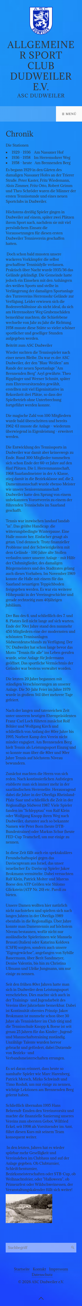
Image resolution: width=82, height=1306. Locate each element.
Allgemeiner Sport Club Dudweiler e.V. (41, 66)
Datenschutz (42, 1274)
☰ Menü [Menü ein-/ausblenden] (69, 114)
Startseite (22, 1269)
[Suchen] (72, 1247)
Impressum (58, 1269)
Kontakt (39, 1269)
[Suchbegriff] (41, 1247)
